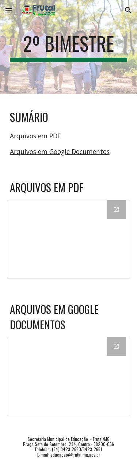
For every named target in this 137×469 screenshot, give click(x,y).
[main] (68, 47)
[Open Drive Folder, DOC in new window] (116, 346)
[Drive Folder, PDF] (68, 239)
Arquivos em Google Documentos (60, 151)
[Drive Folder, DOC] (68, 376)
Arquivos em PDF (35, 135)
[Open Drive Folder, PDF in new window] (116, 209)
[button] (9, 10)
